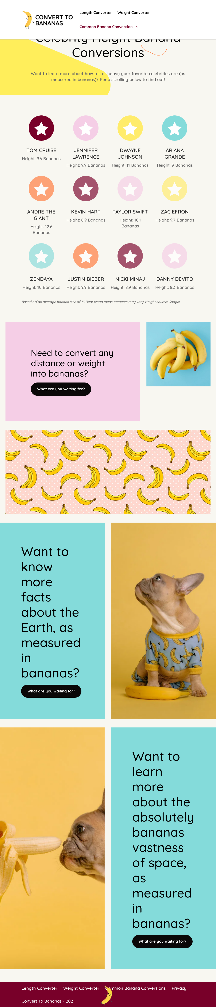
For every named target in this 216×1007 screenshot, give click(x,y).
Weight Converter (133, 13)
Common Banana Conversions (107, 27)
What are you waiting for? (61, 389)
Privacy (179, 988)
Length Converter (96, 13)
